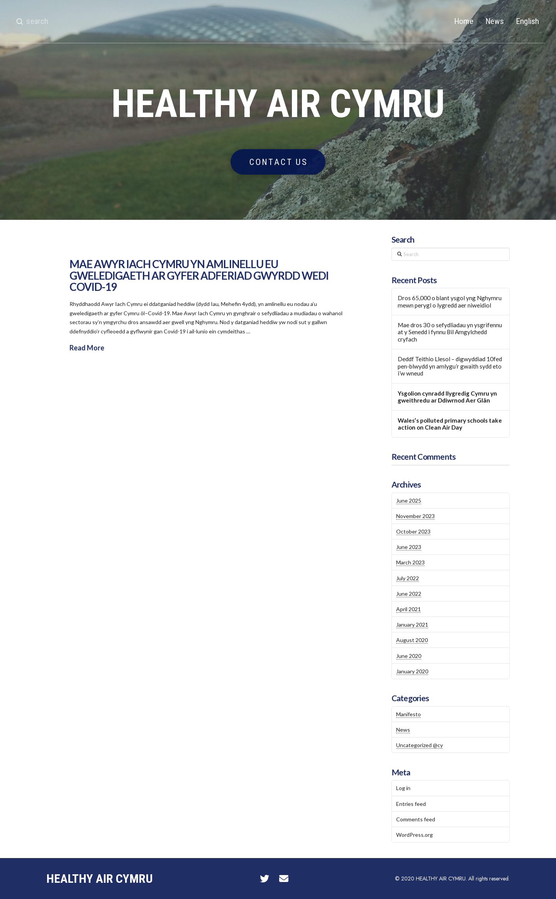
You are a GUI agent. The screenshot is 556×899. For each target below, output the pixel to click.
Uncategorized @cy (419, 745)
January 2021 (412, 624)
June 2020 (408, 656)
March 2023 (410, 562)
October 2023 (413, 531)
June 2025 (408, 500)
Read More (87, 347)
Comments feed (415, 819)
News (403, 729)
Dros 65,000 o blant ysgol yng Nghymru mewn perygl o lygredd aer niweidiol (450, 301)
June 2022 (408, 593)
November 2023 (415, 516)
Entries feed (411, 803)
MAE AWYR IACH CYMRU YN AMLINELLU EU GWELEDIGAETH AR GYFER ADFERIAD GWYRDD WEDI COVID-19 (199, 275)
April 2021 (408, 609)
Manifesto (408, 714)
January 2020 (412, 671)
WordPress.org (414, 834)
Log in (403, 788)
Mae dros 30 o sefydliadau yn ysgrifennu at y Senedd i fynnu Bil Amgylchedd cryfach (450, 332)
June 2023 (408, 547)
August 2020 (412, 640)
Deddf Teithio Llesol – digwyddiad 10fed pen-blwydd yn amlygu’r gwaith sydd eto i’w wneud (450, 366)
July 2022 (407, 578)
